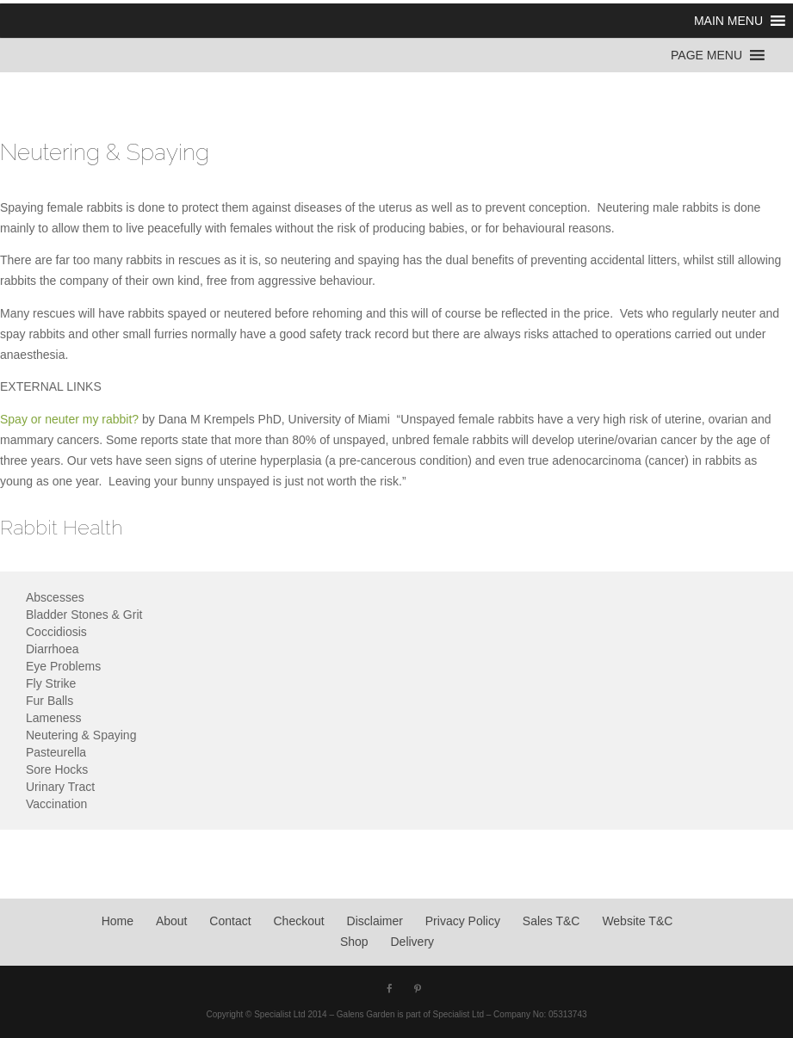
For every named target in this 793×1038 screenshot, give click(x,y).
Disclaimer (375, 921)
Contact (230, 921)
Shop (354, 941)
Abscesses (55, 597)
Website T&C (637, 921)
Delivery (413, 941)
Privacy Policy (462, 921)
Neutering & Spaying (81, 735)
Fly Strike (51, 683)
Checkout (299, 921)
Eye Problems (63, 666)
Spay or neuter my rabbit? (69, 419)
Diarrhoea (52, 649)
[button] (728, 20)
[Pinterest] (417, 989)
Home (117, 921)
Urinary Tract (60, 787)
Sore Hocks (57, 769)
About (172, 921)
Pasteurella (56, 752)
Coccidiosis (56, 632)
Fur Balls (49, 700)
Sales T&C (551, 921)
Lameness (54, 718)
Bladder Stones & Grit (84, 614)
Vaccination (56, 804)
